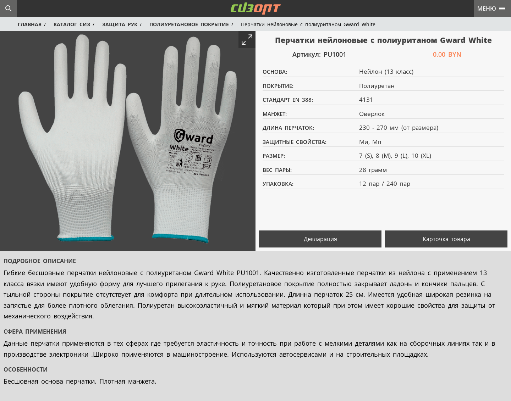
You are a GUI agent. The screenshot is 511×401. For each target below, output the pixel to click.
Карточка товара (446, 239)
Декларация (320, 239)
